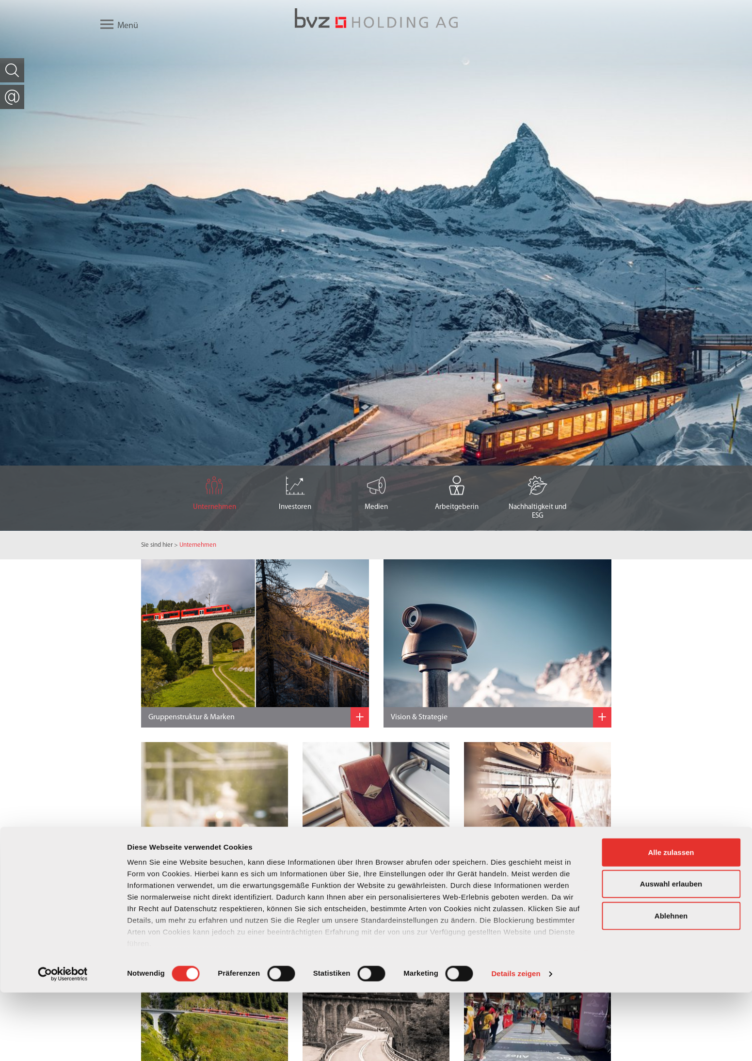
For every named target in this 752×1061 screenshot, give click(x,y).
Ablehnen (671, 984)
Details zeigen (515, 1042)
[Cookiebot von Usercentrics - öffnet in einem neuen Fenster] (62, 1042)
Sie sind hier (157, 545)
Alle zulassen (671, 921)
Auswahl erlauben (671, 952)
